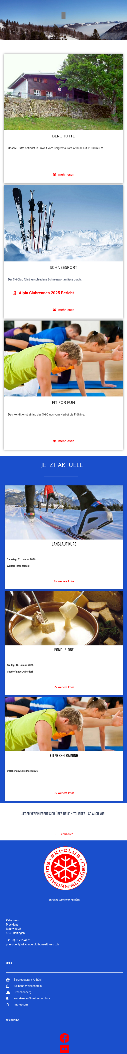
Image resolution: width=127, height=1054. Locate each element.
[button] (63, 15)
